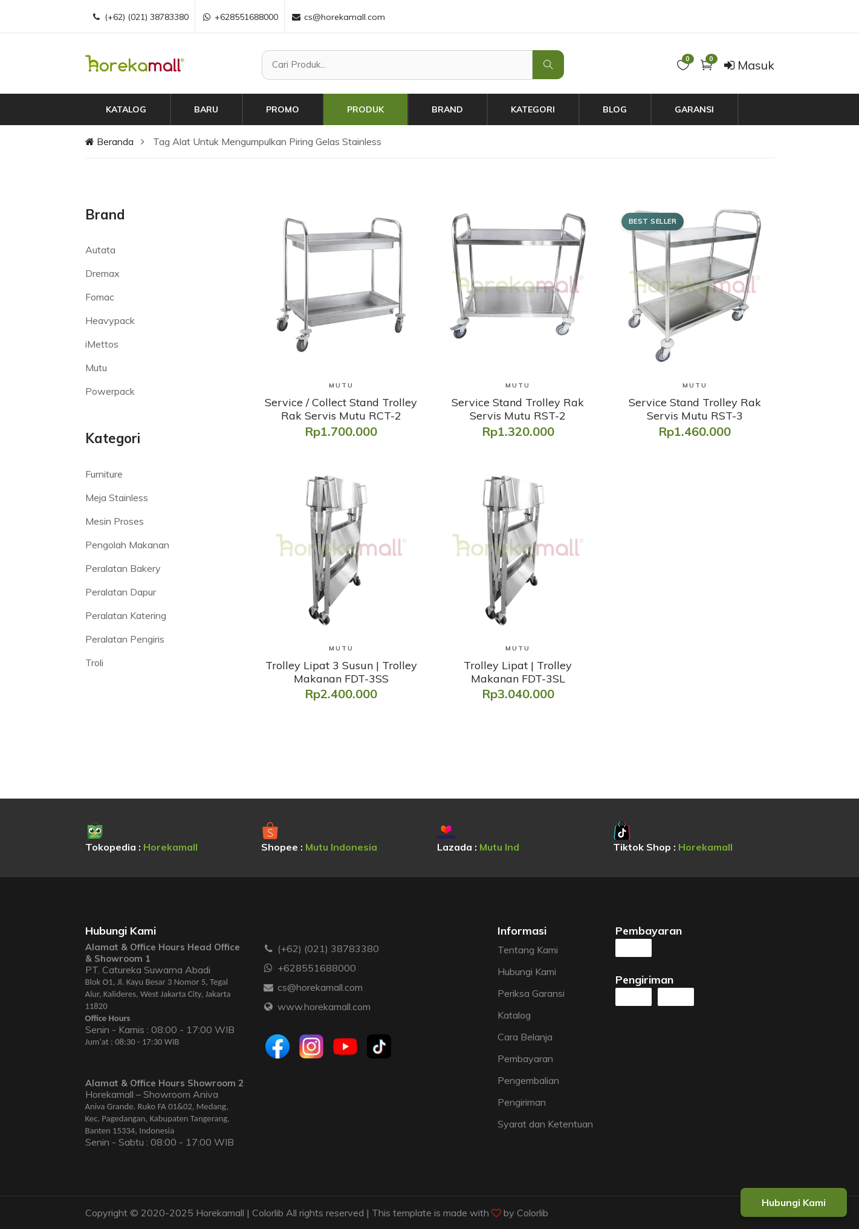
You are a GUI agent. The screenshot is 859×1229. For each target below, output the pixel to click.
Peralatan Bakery (123, 568)
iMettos (101, 344)
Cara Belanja (525, 1037)
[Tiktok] (379, 1046)
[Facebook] (277, 1046)
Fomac (99, 297)
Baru (206, 109)
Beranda (109, 141)
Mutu (96, 368)
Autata (100, 250)
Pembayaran (525, 1058)
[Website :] (268, 1006)
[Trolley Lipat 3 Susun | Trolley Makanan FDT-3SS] (341, 672)
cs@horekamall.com (320, 987)
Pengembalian (528, 1080)
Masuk (749, 65)
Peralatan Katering (125, 615)
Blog (615, 109)
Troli (94, 663)
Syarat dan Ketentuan (545, 1124)
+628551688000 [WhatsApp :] (239, 16)
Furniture (104, 474)
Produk (365, 109)
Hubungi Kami (527, 971)
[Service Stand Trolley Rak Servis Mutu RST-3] (694, 409)
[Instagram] (311, 1046)
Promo (282, 109)
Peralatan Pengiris (124, 639)
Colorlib (532, 1213)
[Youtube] (345, 1046)
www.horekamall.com (324, 1006)
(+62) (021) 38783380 (328, 948)
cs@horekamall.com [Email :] (338, 16)
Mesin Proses (114, 521)
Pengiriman (522, 1102)
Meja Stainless (116, 497)
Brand (447, 109)
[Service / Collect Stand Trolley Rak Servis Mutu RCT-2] (341, 409)
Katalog (126, 109)
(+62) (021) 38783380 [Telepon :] (140, 16)
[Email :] (268, 987)
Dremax (102, 273)
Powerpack (110, 391)
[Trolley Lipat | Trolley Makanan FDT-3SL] (517, 672)
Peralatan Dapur (120, 592)
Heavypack (110, 320)
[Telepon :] (268, 948)
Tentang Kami (528, 950)
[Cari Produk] (397, 65)
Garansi (694, 109)
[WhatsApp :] (268, 968)
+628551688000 (316, 968)
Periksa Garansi (531, 993)
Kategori (533, 109)
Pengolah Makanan (127, 545)
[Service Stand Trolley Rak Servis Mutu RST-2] (517, 409)
